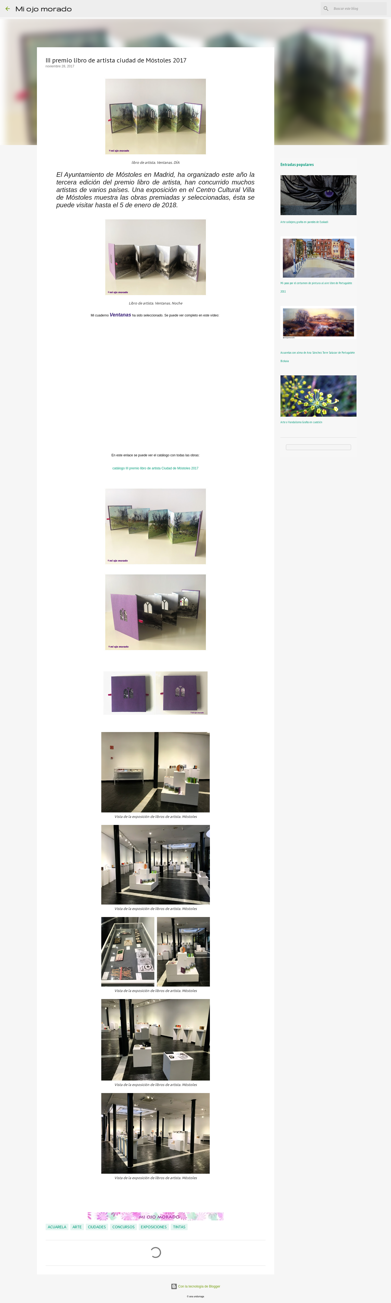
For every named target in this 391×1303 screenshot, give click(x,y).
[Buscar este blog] (358, 8)
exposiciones (154, 1227)
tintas (179, 1227)
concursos (123, 1227)
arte (77, 1227)
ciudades (97, 1227)
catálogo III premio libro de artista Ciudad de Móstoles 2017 (155, 468)
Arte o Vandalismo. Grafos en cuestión (301, 422)
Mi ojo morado (43, 8)
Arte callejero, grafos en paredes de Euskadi (304, 222)
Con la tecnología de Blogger (195, 1286)
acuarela (57, 1227)
